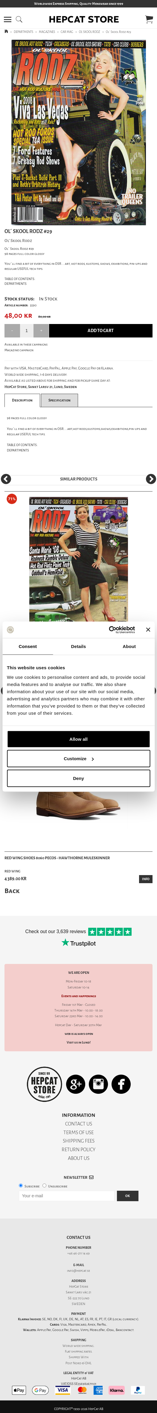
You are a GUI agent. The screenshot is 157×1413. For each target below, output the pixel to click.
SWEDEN (78, 1304)
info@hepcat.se (78, 1270)
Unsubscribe (57, 1186)
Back (11, 890)
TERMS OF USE (78, 1132)
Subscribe (32, 1186)
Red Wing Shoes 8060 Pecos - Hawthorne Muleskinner (57, 857)
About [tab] (129, 646)
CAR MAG (67, 32)
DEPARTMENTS (23, 32)
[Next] (151, 479)
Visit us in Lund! (79, 1042)
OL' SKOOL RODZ (89, 32)
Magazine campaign (18, 350)
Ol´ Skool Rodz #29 (118, 32)
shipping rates (81, 1351)
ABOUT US (78, 1158)
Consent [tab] (28, 646)
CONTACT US (78, 1124)
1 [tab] (74, 221)
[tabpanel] (78, 132)
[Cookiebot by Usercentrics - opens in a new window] (109, 630)
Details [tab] (78, 646)
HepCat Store (78, 1286)
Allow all (78, 738)
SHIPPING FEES (78, 1141)
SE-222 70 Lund (78, 1298)
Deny (78, 778)
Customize (79, 758)
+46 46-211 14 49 (78, 1253)
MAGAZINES (47, 32)
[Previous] (6, 479)
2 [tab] (83, 221)
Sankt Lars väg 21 (78, 1292)
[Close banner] (148, 630)
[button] (7, 19)
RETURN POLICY (78, 1149)
